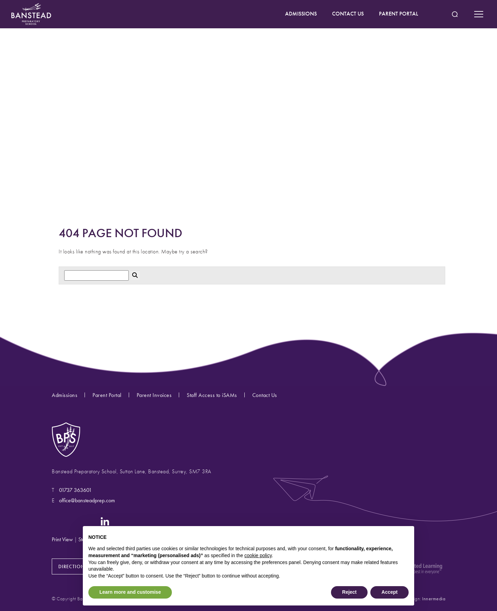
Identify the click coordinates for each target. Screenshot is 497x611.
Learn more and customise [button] (130, 592)
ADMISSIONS (301, 13)
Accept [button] (389, 592)
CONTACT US (348, 13)
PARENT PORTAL (398, 13)
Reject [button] (349, 592)
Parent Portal (106, 395)
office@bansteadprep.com (87, 500)
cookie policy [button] (258, 555)
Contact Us (264, 395)
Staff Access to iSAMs (212, 395)
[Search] (96, 275)
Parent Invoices (154, 395)
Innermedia (433, 598)
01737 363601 (75, 490)
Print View (62, 539)
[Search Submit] (454, 14)
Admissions (64, 395)
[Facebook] (70, 521)
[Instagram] (56, 521)
